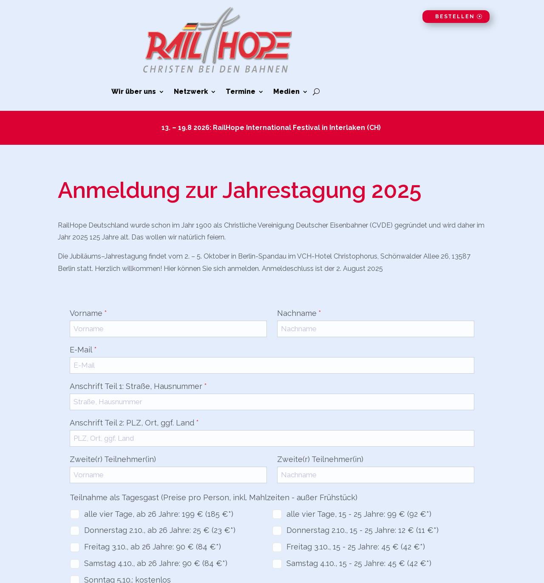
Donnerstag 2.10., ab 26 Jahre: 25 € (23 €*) (159, 530)
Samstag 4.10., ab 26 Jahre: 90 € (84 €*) (155, 563)
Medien (286, 92)
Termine (240, 92)
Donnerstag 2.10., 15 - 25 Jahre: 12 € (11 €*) (362, 530)
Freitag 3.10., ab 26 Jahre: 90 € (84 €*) (152, 546)
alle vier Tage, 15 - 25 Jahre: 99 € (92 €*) (358, 514)
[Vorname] (168, 329)
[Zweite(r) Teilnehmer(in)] (168, 475)
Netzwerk (191, 92)
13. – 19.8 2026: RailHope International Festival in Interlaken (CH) (272, 128)
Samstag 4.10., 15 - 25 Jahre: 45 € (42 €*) (358, 563)
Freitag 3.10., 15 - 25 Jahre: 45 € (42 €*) (355, 546)
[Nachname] (375, 329)
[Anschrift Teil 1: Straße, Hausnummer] (272, 402)
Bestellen (455, 17)
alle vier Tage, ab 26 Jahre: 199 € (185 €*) (158, 514)
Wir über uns (133, 92)
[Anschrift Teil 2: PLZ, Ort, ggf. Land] (272, 438)
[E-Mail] (272, 365)
